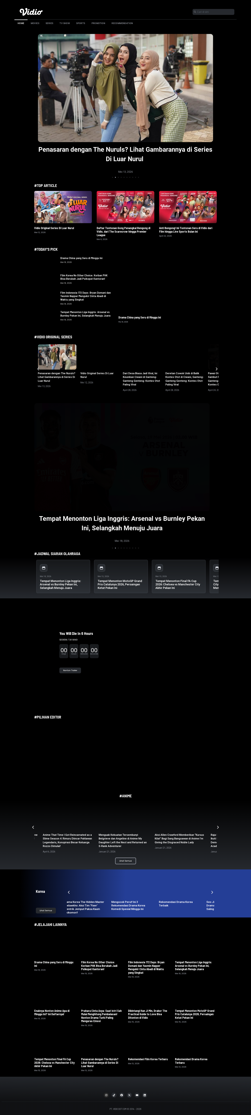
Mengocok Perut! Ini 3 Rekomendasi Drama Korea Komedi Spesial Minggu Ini (133, 905)
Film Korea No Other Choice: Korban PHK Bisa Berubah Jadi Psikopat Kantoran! (84, 277)
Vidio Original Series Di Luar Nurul (54, 228)
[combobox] (213, 12)
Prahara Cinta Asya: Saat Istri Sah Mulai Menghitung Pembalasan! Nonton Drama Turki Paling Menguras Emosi (101, 1016)
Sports (80, 23)
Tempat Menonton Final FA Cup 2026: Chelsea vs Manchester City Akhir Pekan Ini (177, 584)
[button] (112, 177)
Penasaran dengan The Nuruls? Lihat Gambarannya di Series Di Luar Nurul (56, 377)
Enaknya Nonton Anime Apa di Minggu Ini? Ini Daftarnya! (51, 1012)
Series (49, 23)
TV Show (65, 23)
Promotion (98, 23)
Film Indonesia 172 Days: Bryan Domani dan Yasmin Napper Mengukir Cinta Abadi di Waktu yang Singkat (85, 296)
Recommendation (122, 23)
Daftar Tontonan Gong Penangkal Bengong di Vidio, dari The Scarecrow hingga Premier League (123, 231)
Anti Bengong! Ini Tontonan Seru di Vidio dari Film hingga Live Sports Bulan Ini (185, 229)
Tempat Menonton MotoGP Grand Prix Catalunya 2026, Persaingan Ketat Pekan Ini (120, 584)
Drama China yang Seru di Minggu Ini (81, 258)
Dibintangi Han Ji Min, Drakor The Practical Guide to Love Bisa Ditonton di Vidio (147, 1014)
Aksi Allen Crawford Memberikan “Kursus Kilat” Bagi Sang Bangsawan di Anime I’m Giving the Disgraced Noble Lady (180, 838)
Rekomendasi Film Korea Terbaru (148, 1059)
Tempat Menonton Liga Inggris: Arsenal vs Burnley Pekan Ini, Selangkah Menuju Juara (85, 313)
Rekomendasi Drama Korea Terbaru (191, 1060)
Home (21, 23)
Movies (35, 23)
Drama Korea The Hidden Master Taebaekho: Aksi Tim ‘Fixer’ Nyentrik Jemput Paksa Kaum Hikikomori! (88, 907)
